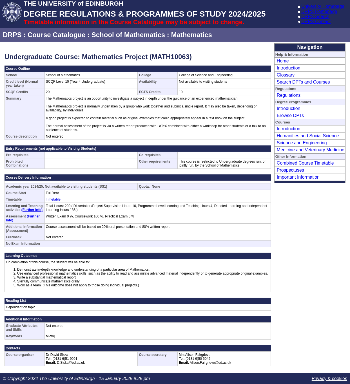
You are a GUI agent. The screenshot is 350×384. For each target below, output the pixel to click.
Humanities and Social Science (308, 135)
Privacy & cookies (329, 378)
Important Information (298, 177)
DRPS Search (315, 16)
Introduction (288, 68)
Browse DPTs (290, 115)
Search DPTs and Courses (303, 82)
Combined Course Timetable (305, 163)
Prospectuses (290, 170)
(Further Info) (32, 210)
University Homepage (322, 6)
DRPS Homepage (319, 11)
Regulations (289, 95)
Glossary (286, 75)
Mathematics (191, 35)
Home (283, 61)
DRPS (12, 35)
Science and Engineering (302, 142)
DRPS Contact (316, 21)
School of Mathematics (128, 35)
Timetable (53, 199)
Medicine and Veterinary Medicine (310, 149)
